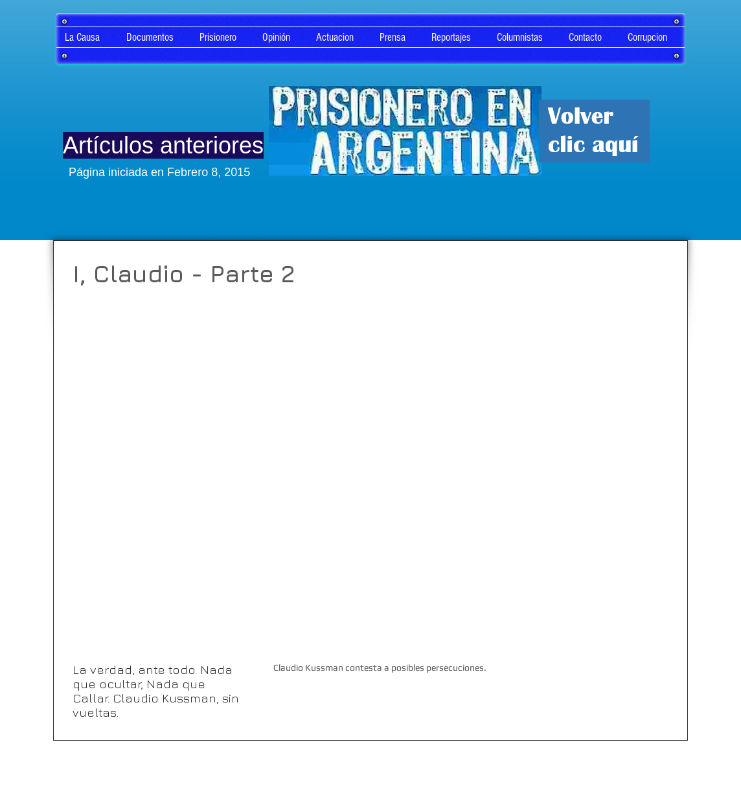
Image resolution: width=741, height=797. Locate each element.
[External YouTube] (377, 471)
